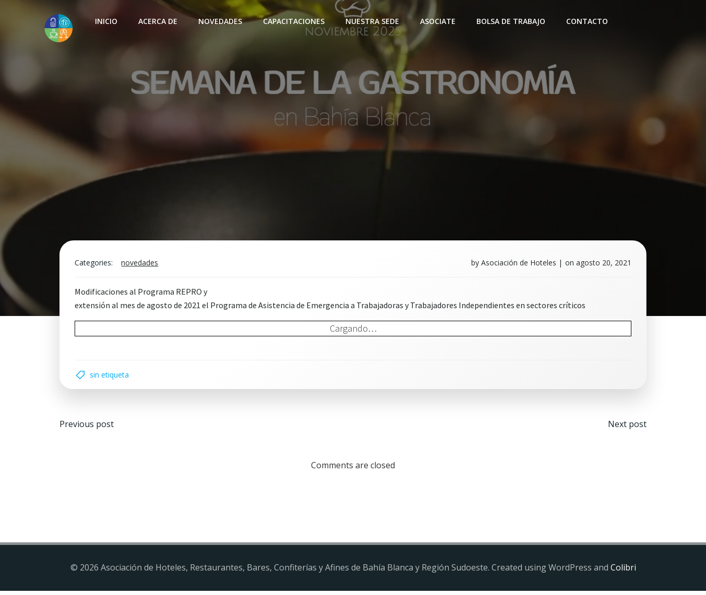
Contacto (586, 21)
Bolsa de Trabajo (510, 21)
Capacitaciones (293, 21)
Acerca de (157, 21)
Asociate (437, 21)
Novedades (220, 21)
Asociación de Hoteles (517, 265)
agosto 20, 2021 (602, 265)
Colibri (623, 571)
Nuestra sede (372, 21)
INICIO (105, 21)
